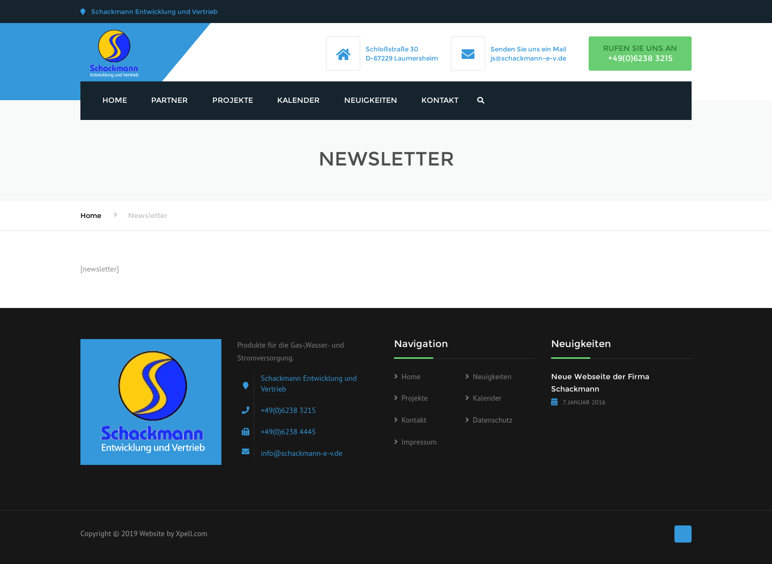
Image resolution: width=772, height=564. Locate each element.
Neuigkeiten (370, 100)
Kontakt (439, 100)
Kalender (298, 100)
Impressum (419, 442)
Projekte (232, 100)
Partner (169, 100)
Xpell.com (191, 533)
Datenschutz (493, 420)
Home (114, 100)
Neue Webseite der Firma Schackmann (600, 383)
